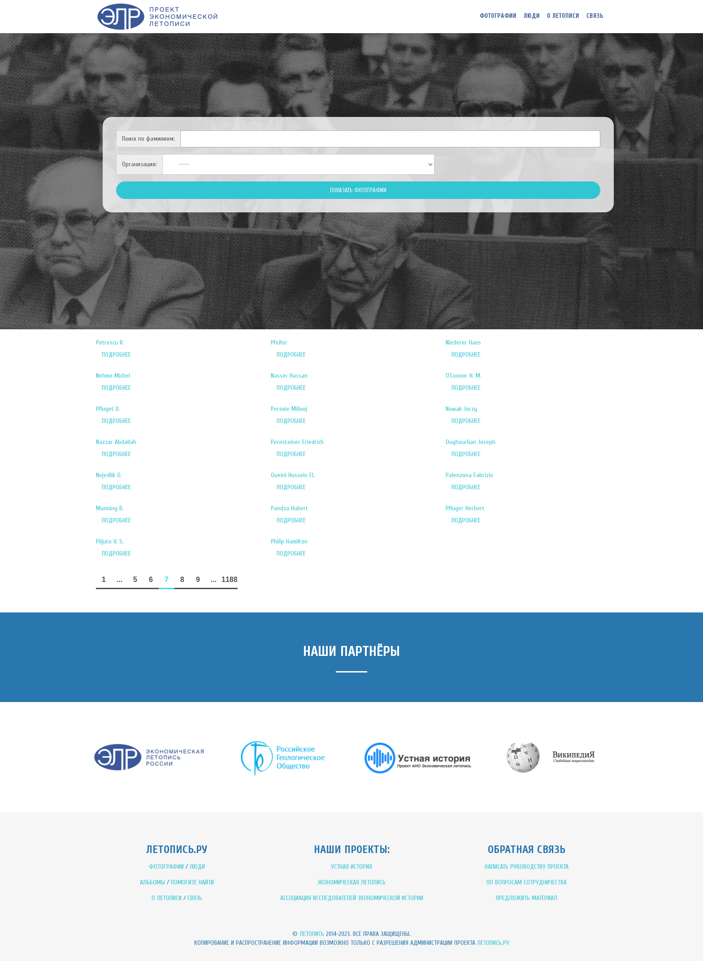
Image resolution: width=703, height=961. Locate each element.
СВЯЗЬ (194, 898)
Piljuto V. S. (110, 541)
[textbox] (185, 137)
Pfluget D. (108, 409)
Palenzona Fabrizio (469, 475)
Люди (532, 16)
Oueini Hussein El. (293, 475)
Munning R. (110, 508)
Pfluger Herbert (465, 508)
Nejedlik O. (109, 475)
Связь (594, 16)
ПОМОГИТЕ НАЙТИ (192, 882)
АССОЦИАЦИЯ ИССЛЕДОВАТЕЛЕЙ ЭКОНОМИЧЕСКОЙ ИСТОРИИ (351, 898)
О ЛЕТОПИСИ (167, 898)
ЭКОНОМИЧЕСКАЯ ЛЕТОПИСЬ (351, 882)
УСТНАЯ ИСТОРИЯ (351, 867)
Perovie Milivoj (289, 409)
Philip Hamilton (289, 541)
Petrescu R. (110, 342)
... (119, 579)
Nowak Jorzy (461, 409)
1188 (229, 579)
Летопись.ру (493, 943)
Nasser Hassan (289, 375)
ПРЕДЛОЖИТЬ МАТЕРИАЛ (526, 898)
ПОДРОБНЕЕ (116, 354)
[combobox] (390, 138)
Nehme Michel (113, 375)
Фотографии (498, 16)
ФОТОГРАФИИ (166, 867)
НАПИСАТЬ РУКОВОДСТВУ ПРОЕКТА (526, 867)
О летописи (563, 16)
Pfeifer (279, 342)
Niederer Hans (463, 342)
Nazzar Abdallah (116, 442)
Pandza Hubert (289, 508)
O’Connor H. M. (464, 375)
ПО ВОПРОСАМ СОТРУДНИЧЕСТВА (526, 882)
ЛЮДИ (197, 867)
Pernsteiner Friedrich (297, 442)
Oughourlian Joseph (470, 442)
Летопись (311, 934)
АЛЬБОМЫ (152, 882)
